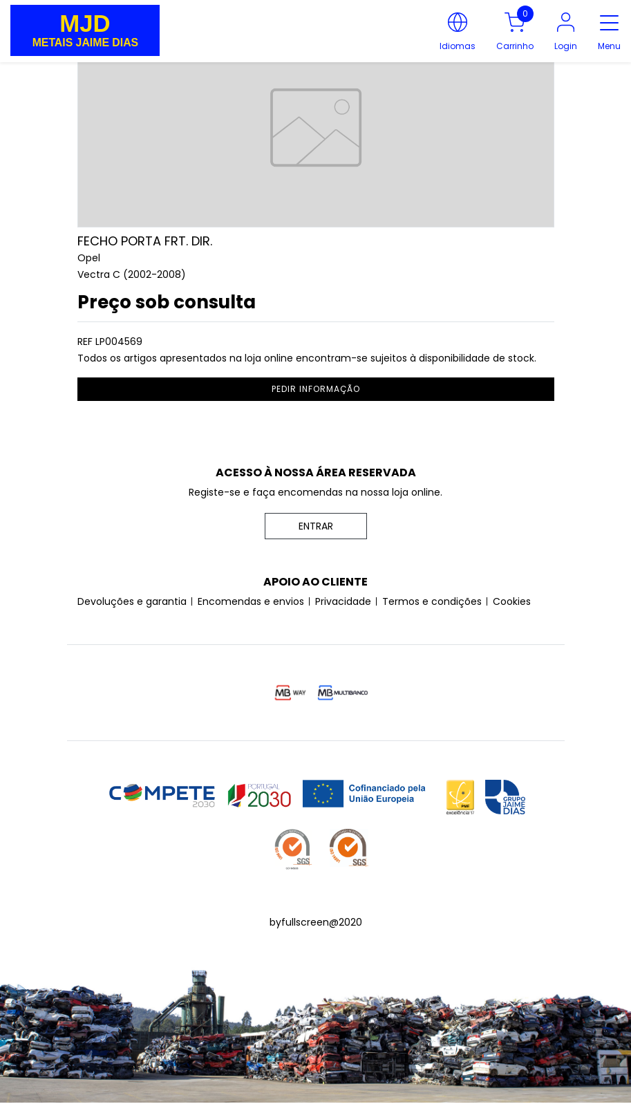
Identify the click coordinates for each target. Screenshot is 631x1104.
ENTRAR (316, 526)
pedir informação (316, 389)
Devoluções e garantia (132, 601)
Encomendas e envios (251, 601)
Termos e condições (432, 601)
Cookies (512, 601)
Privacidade (343, 601)
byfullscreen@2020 (316, 922)
